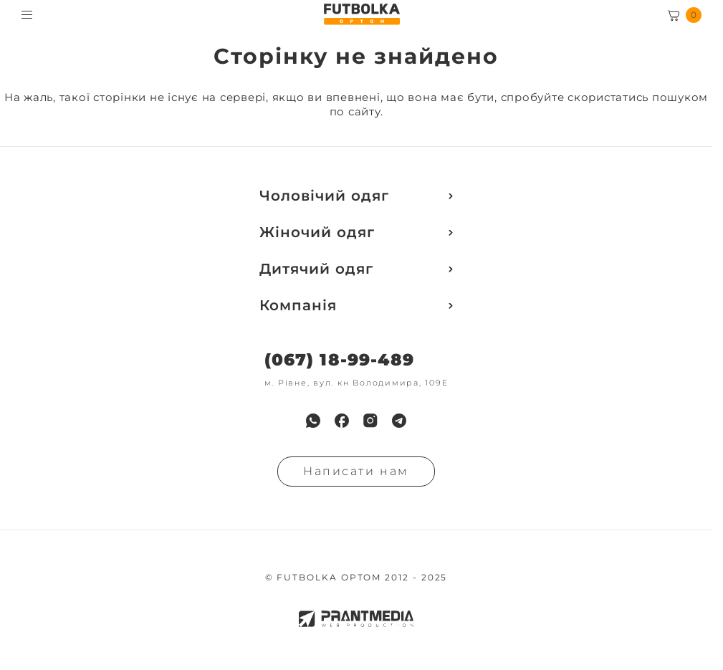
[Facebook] (342, 420)
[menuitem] (313, 420)
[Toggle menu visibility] (26, 15)
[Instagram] (370, 420)
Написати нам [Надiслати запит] (356, 471)
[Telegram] (399, 420)
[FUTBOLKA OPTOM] (361, 14)
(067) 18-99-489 (339, 360)
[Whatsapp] (313, 420)
